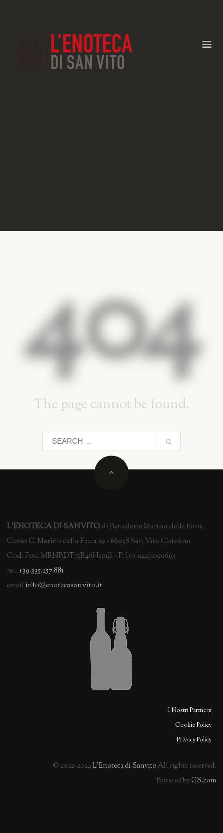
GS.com (203, 781)
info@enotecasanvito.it (63, 585)
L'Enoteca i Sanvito (125, 766)
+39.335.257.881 (41, 571)
